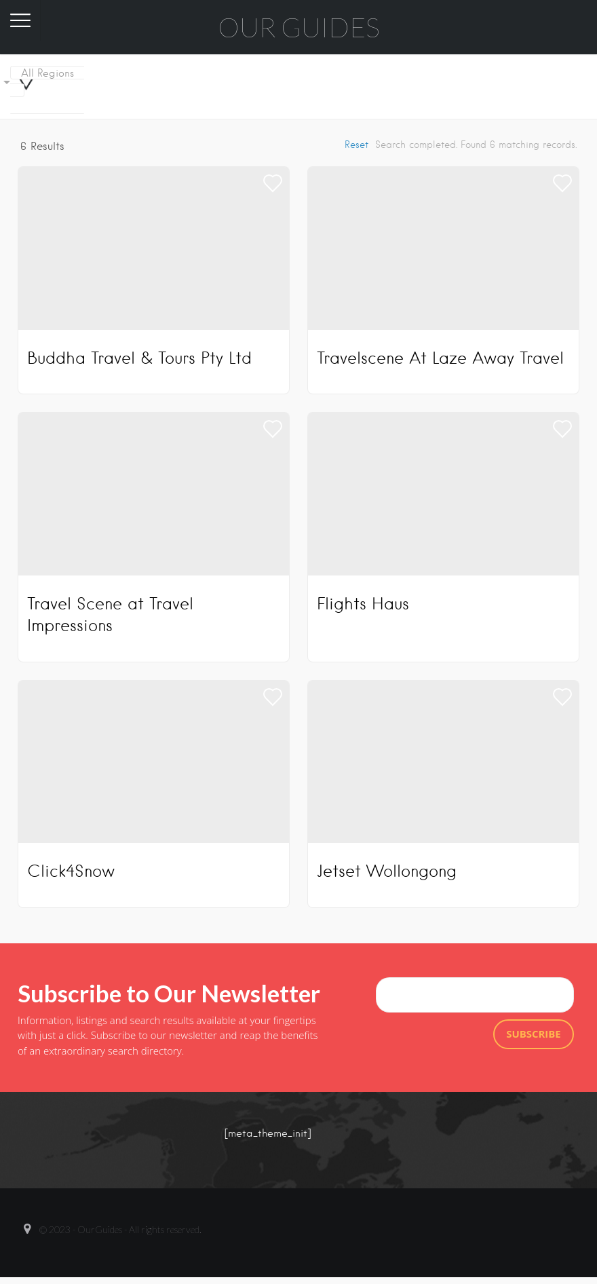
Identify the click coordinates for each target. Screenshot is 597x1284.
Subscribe (533, 1033)
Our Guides (299, 27)
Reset (356, 144)
